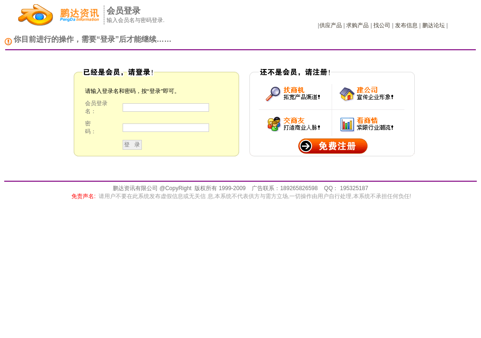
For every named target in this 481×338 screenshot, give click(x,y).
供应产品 (330, 25)
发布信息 (406, 25)
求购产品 (357, 25)
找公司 (381, 25)
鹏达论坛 (433, 25)
